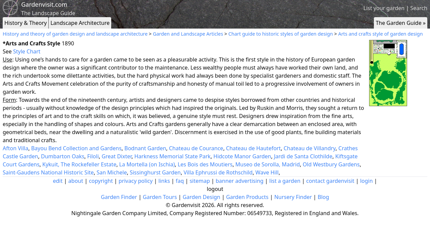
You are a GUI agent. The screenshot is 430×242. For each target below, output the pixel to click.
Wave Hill (266, 172)
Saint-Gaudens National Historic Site (48, 172)
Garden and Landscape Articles (188, 34)
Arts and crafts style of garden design (380, 34)
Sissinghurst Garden (155, 172)
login (366, 181)
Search (418, 8)
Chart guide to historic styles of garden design (280, 34)
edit (57, 181)
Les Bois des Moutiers (205, 164)
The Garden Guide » (401, 23)
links (164, 181)
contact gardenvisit (330, 181)
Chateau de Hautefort (253, 148)
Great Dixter (117, 156)
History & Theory (25, 23)
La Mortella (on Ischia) (147, 164)
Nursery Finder (293, 197)
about (75, 181)
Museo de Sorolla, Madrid (267, 164)
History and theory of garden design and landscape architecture (75, 34)
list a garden (285, 181)
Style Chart (26, 51)
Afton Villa (15, 148)
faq (180, 181)
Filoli (93, 156)
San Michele (112, 172)
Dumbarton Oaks (62, 156)
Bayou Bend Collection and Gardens (76, 148)
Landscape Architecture (80, 23)
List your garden (383, 8)
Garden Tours (160, 197)
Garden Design (201, 197)
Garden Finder (119, 197)
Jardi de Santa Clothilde (303, 156)
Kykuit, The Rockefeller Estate (79, 164)
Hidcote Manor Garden (242, 156)
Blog (323, 197)
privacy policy (136, 181)
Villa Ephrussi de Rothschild (218, 172)
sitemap (199, 181)
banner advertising (239, 181)
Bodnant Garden (145, 148)
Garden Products (247, 197)
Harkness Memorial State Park (172, 156)
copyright (101, 181)
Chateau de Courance (196, 148)
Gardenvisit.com (44, 4)
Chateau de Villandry (310, 148)
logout (215, 189)
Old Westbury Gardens (331, 164)
